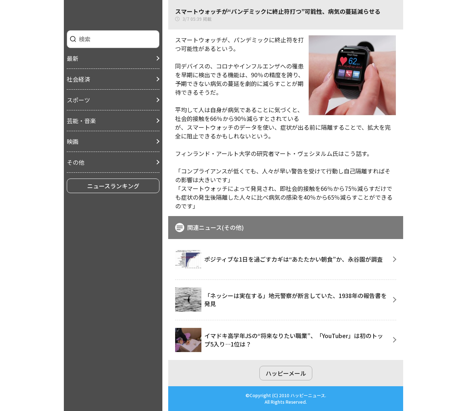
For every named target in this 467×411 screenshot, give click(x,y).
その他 (75, 162)
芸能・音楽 (81, 120)
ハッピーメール (286, 373)
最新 (72, 58)
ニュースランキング (113, 185)
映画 (72, 141)
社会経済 (78, 79)
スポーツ (78, 99)
